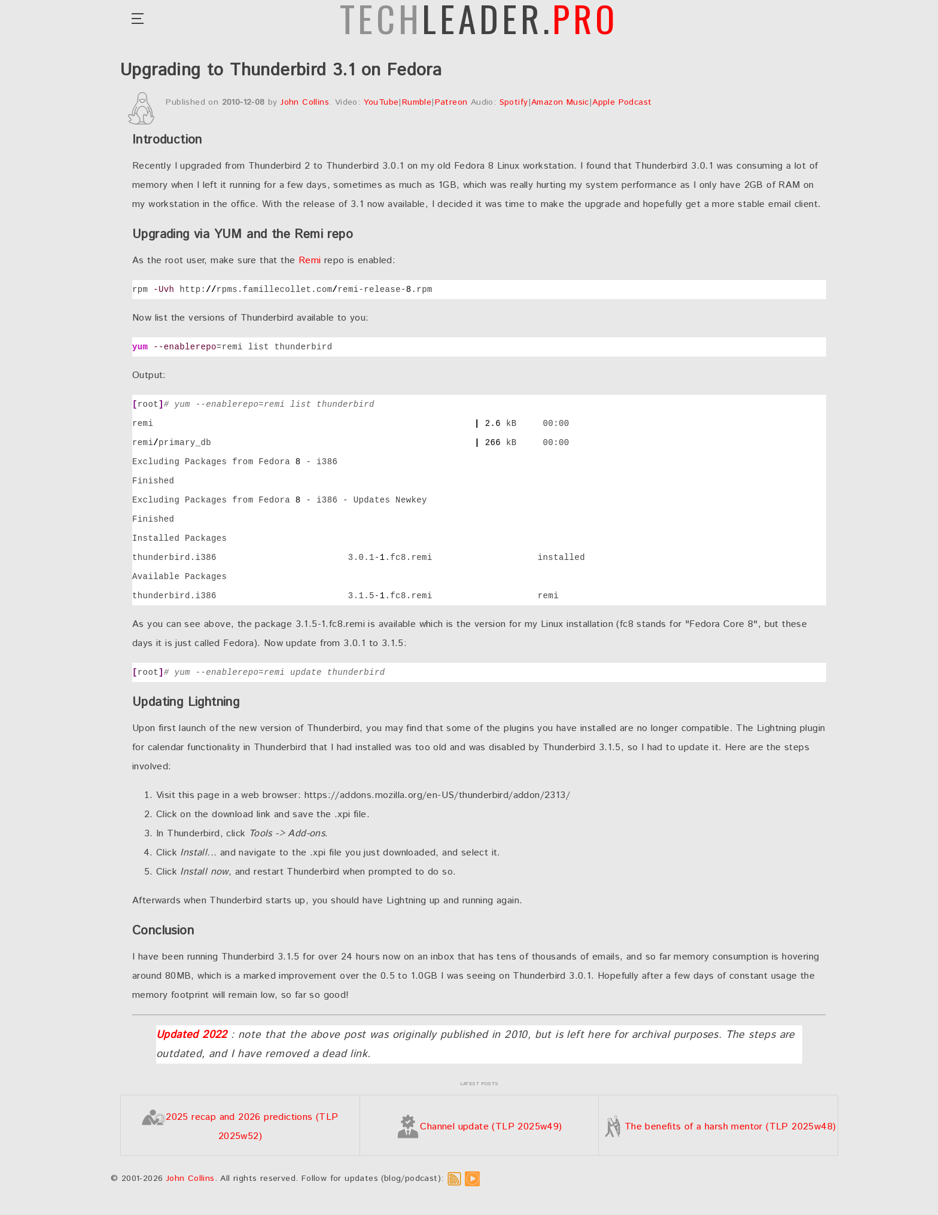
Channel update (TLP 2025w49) (479, 1127)
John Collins (305, 102)
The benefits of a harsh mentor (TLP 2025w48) (718, 1127)
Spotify (514, 102)
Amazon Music (560, 102)
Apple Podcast (621, 102)
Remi (310, 260)
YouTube (381, 102)
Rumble (416, 102)
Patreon (451, 102)
